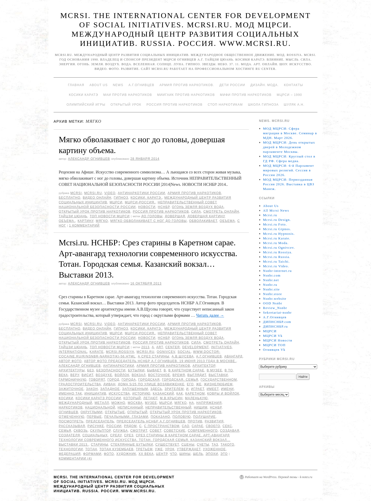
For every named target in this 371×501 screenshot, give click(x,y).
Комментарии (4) (75, 458)
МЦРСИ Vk (273, 336)
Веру (74, 375)
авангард (233, 356)
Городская (148, 379)
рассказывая (72, 426)
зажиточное (71, 389)
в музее (214, 370)
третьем (144, 449)
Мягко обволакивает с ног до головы (148, 221)
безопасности (111, 370)
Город (113, 379)
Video (109, 193)
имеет (213, 389)
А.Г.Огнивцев (141, 85)
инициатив (95, 393)
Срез (128, 435)
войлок (122, 375)
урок (170, 449)
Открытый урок (126, 104)
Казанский (163, 393)
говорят (97, 379)
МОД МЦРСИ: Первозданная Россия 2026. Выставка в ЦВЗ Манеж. (288, 184)
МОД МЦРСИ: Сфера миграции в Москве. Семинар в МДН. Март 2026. (290, 133)
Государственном (219, 379)
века (63, 375)
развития (214, 421)
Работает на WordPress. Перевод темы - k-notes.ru (278, 477)
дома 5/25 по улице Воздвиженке (151, 384)
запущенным (135, 389)
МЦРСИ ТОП (274, 345)
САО (185, 426)
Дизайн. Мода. (264, 85)
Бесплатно (69, 197)
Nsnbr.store (272, 294)
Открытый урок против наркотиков (94, 211)
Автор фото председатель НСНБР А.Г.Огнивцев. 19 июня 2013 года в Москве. (160, 361)
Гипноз (121, 197)
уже (159, 449)
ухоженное (214, 449)
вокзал (139, 375)
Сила (196, 211)
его (190, 384)
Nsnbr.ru (270, 285)
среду (116, 435)
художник (126, 454)
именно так (70, 393)
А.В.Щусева (183, 356)
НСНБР (164, 207)
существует (167, 444)
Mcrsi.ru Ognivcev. (279, 247)
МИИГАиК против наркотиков (186, 95)
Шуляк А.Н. (294, 104)
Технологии (71, 449)
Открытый (137, 412)
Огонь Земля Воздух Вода (198, 207)
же (198, 384)
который (132, 398)
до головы (152, 216)
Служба (120, 430)
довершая (175, 216)
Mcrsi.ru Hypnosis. (279, 234)
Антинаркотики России (141, 193)
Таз (215, 444)
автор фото (70, 361)
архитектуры (72, 370)
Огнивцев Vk (274, 350)
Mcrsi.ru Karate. (276, 238)
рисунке (96, 426)
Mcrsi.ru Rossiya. (277, 252)
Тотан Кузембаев (116, 449)
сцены (188, 444)
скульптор (100, 430)
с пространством (162, 426)
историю (141, 393)
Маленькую (196, 398)
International (73, 352)
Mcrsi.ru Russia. (276, 257)
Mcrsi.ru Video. (276, 266)
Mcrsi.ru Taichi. (276, 261)
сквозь (81, 430)
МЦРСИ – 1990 (289, 95)
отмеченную (72, 417)
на (191, 403)
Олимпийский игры (85, 104)
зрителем (174, 389)
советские (174, 430)
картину (86, 221)
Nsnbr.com (272, 275)
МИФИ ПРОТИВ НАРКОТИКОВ (246, 95)
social (184, 352)
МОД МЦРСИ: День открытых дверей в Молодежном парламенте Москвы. (289, 147)
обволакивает (203, 221)
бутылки (136, 370)
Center (172, 347)
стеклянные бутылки (132, 444)
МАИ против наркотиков (127, 95)
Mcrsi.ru (93, 193)
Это (224, 454)
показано (160, 417)
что (173, 454)
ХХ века (146, 454)
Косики (66, 398)
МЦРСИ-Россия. (140, 202)
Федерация (70, 454)
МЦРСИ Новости (277, 340)
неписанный (130, 407)
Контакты (293, 85)
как (179, 393)
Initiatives (221, 347)
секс (227, 426)
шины (185, 454)
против (195, 421)
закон (92, 389)
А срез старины (153, 356)
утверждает (189, 449)
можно (118, 403)
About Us (98, 85)
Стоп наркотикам (225, 104)
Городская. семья (180, 379)
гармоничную (73, 379)
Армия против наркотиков (194, 193)
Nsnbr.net (271, 280)
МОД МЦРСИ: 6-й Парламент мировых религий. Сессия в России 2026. (288, 170)
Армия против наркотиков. (186, 85)
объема (227, 221)
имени (227, 389)
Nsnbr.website (274, 298)
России (114, 426)
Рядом (130, 426)
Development (195, 347)
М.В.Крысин (171, 398)
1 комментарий (84, 225)
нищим (200, 407)
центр (162, 454)
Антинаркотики (118, 366)
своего (213, 426)
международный (75, 403)
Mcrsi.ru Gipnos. (277, 229)
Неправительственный (168, 407)
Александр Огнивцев (89, 159)
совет (156, 430)
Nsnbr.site (271, 289)
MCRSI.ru (145, 352)
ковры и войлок (223, 393)
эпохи (212, 454)
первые (94, 417)
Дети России (232, 85)
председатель (100, 421)
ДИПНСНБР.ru (275, 326)
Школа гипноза (263, 104)
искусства (119, 393)
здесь (156, 389)
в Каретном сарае (186, 370)
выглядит (196, 375)
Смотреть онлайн (221, 211)
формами (92, 454)
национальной (100, 407)
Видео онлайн (97, 197)
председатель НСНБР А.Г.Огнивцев (151, 421)
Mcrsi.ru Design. (277, 220)
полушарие (204, 417)
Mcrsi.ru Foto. (275, 224)
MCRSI (76, 193)
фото (109, 454)
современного (203, 430)
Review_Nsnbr (275, 308)
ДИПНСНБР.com (277, 322)
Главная (76, 85)
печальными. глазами (126, 417)
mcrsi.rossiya (120, 352)
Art (159, 347)
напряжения (209, 403)
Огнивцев (68, 412)
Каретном (195, 393)
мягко (102, 221)
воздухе (104, 375)
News (118, 85)
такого (227, 444)
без (90, 370)
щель (198, 454)
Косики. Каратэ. (146, 197)
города (129, 379)
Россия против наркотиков (174, 104)
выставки (218, 375)
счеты (203, 444)
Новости (147, 207)
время (179, 375)
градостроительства (80, 384)
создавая (229, 430)
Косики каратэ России (98, 398)
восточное (159, 375)
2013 (145, 347)
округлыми (92, 412)
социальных (95, 435)
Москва (135, 403)
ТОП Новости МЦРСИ (110, 216)
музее (151, 403)
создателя (69, 435)
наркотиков (71, 407)
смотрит (138, 430)
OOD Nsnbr (272, 303)
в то (229, 370)
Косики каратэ (83, 95)
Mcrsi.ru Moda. (276, 243)
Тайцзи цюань (73, 216)
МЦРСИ (115, 202)
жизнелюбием (218, 384)
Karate (97, 352)
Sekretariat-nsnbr (277, 312)
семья (65, 430)
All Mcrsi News (276, 210)
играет (197, 389)
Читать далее (210, 315)
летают (150, 398)
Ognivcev (166, 352)
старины (99, 444)
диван (110, 384)
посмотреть (71, 421)
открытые (115, 412)
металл (102, 403)
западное (110, 389)
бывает (154, 370)
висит (88, 375)
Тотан (91, 449)
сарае (198, 426)
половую (182, 417)
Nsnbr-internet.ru (277, 271)
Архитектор (203, 366)
